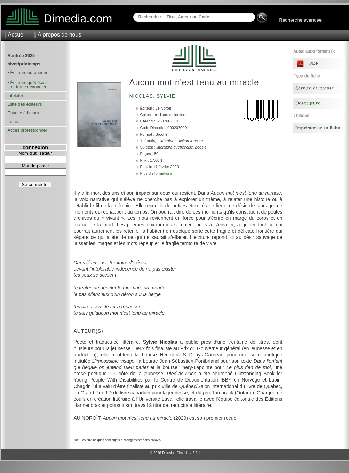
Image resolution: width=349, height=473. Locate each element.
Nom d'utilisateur (35, 153)
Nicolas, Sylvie (153, 96)
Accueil (17, 35)
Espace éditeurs (23, 113)
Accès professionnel (27, 130)
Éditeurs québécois (28, 82)
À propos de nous (59, 35)
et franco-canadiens (29, 87)
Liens (13, 121)
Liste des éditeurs (25, 104)
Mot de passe (35, 165)
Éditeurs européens (29, 72)
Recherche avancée (300, 20)
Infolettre (16, 95)
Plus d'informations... (158, 173)
